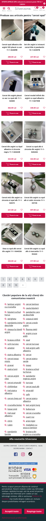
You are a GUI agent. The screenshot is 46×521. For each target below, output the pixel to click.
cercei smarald (13, 382)
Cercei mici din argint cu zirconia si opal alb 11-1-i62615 (12, 200)
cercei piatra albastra (30, 400)
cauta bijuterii (31, 308)
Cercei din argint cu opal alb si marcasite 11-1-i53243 (34, 251)
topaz (27, 365)
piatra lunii (11, 369)
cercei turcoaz (31, 344)
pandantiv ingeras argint (29, 377)
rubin (9, 425)
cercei (27, 354)
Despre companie (10, 446)
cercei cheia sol (13, 398)
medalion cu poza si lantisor (30, 426)
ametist (9, 348)
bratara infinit (12, 340)
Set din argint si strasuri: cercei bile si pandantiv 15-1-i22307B (34, 47)
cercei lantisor (31, 304)
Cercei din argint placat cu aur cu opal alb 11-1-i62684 (12, 98)
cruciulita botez (13, 405)
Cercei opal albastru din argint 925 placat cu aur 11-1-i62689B (12, 47)
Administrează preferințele (14, 517)
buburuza (29, 409)
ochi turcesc (12, 344)
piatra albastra (13, 354)
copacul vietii (30, 318)
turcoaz (28, 382)
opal (26, 340)
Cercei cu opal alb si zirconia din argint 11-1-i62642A (35, 149)
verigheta (10, 318)
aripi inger (29, 421)
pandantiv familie (11, 433)
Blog (40, 446)
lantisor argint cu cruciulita (13, 305)
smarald (28, 390)
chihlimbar (11, 386)
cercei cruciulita (31, 413)
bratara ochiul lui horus (31, 370)
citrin (8, 421)
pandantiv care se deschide (31, 313)
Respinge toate (34, 511)
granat (9, 365)
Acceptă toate (12, 511)
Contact (29, 448)
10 (16, 285)
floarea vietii (30, 329)
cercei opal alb (31, 386)
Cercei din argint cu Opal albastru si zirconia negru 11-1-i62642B (12, 149)
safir (26, 394)
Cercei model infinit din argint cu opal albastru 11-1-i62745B (34, 98)
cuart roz (28, 417)
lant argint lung (31, 405)
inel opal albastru (10, 414)
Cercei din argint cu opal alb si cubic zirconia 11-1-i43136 (34, 200)
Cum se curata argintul (27, 446)
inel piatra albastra (11, 392)
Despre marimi (19, 448)
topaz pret (11, 409)
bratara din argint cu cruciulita (31, 433)
